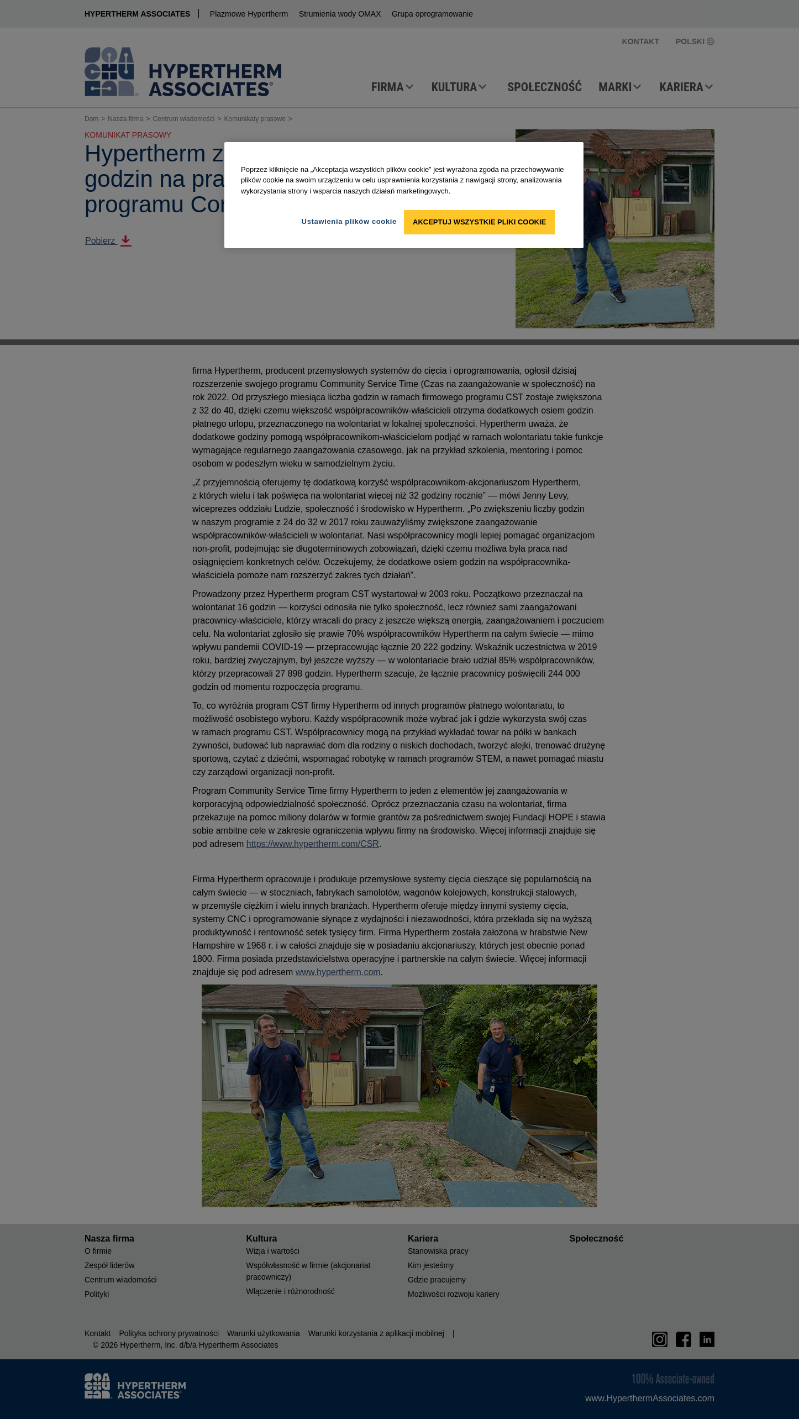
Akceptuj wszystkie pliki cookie (479, 222)
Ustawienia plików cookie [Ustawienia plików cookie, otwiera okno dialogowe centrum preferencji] (349, 221)
